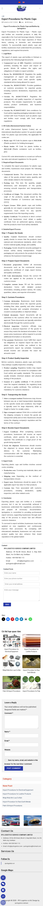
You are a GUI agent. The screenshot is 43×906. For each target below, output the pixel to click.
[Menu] (3, 8)
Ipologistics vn (9, 863)
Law (3, 16)
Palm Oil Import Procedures (12, 806)
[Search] (40, 8)
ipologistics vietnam (21, 903)
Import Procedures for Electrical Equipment (18, 790)
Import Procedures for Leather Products (17, 794)
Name (7, 732)
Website (7, 750)
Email (7, 741)
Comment (8, 713)
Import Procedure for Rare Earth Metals (17, 802)
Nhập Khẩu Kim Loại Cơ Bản (12, 798)
